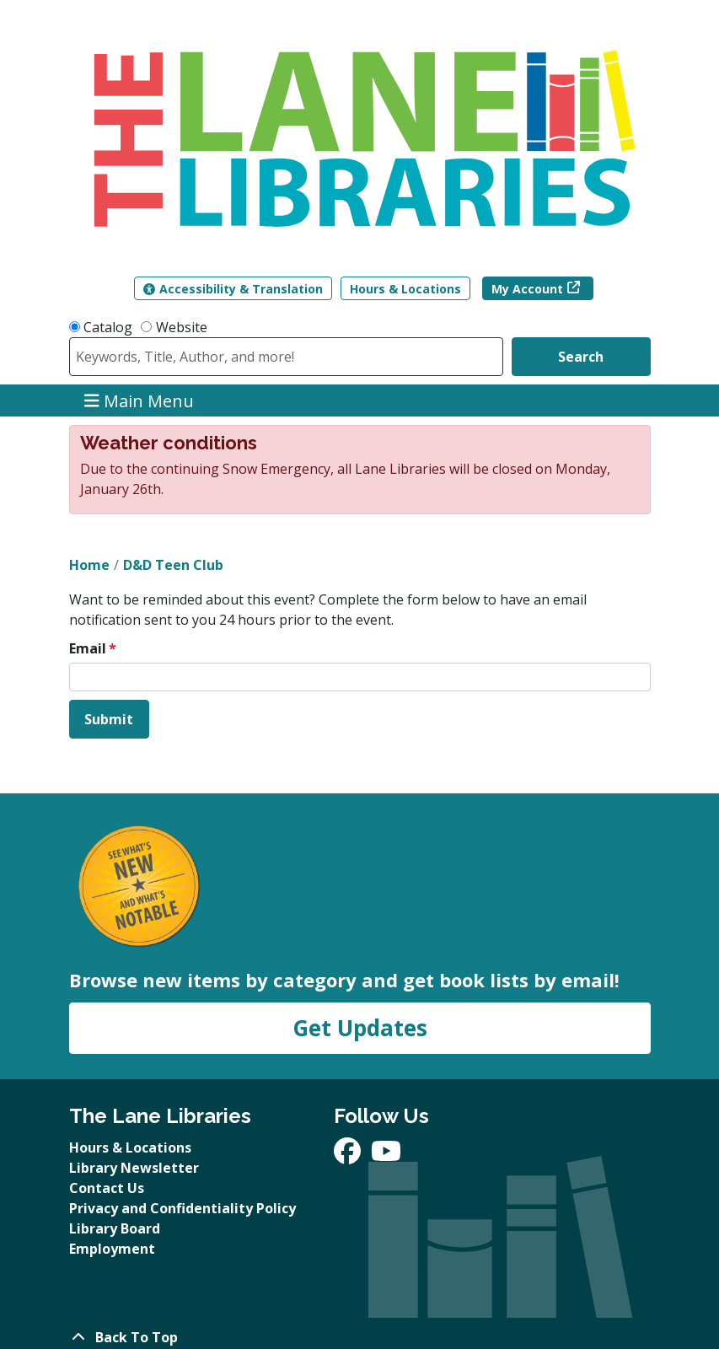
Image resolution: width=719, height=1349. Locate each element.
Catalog (107, 327)
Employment (112, 1248)
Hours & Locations (405, 289)
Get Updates (359, 1028)
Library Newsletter (134, 1167)
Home (89, 565)
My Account (527, 289)
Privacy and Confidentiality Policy (182, 1208)
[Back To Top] (360, 1337)
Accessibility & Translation (233, 289)
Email (87, 648)
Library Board (114, 1228)
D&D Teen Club (173, 565)
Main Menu (139, 400)
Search (581, 356)
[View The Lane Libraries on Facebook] (349, 1156)
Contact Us (106, 1188)
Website (181, 327)
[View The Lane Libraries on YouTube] (386, 1156)
